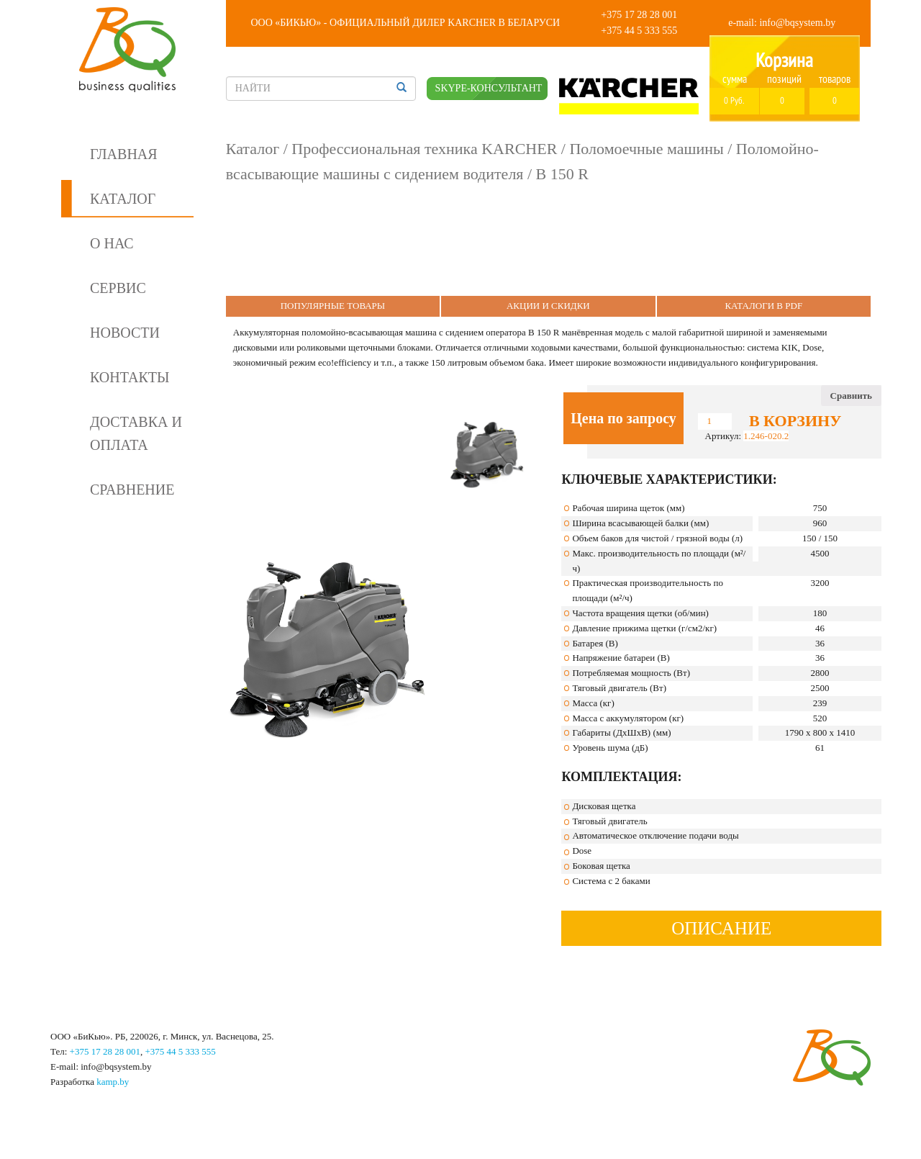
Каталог (122, 199)
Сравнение (132, 489)
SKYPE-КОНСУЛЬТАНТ (489, 88)
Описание (721, 928)
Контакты (129, 377)
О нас (112, 243)
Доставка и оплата (136, 433)
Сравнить (851, 395)
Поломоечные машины (646, 149)
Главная (124, 154)
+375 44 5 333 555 (639, 30)
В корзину (795, 421)
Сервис (118, 288)
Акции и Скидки (548, 305)
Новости (125, 333)
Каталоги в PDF (763, 305)
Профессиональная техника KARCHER (424, 149)
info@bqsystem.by (797, 22)
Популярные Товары (333, 305)
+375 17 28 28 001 (639, 14)
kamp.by (112, 1081)
